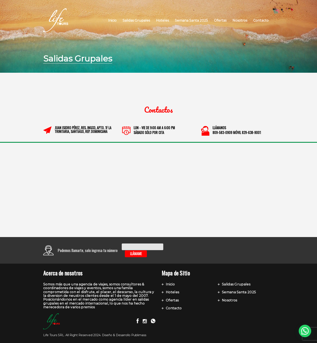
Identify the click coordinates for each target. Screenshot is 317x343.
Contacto (261, 20)
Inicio (112, 20)
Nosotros (239, 20)
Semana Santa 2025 (191, 20)
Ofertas (220, 20)
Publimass (138, 335)
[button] (305, 331)
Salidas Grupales (136, 20)
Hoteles (162, 20)
